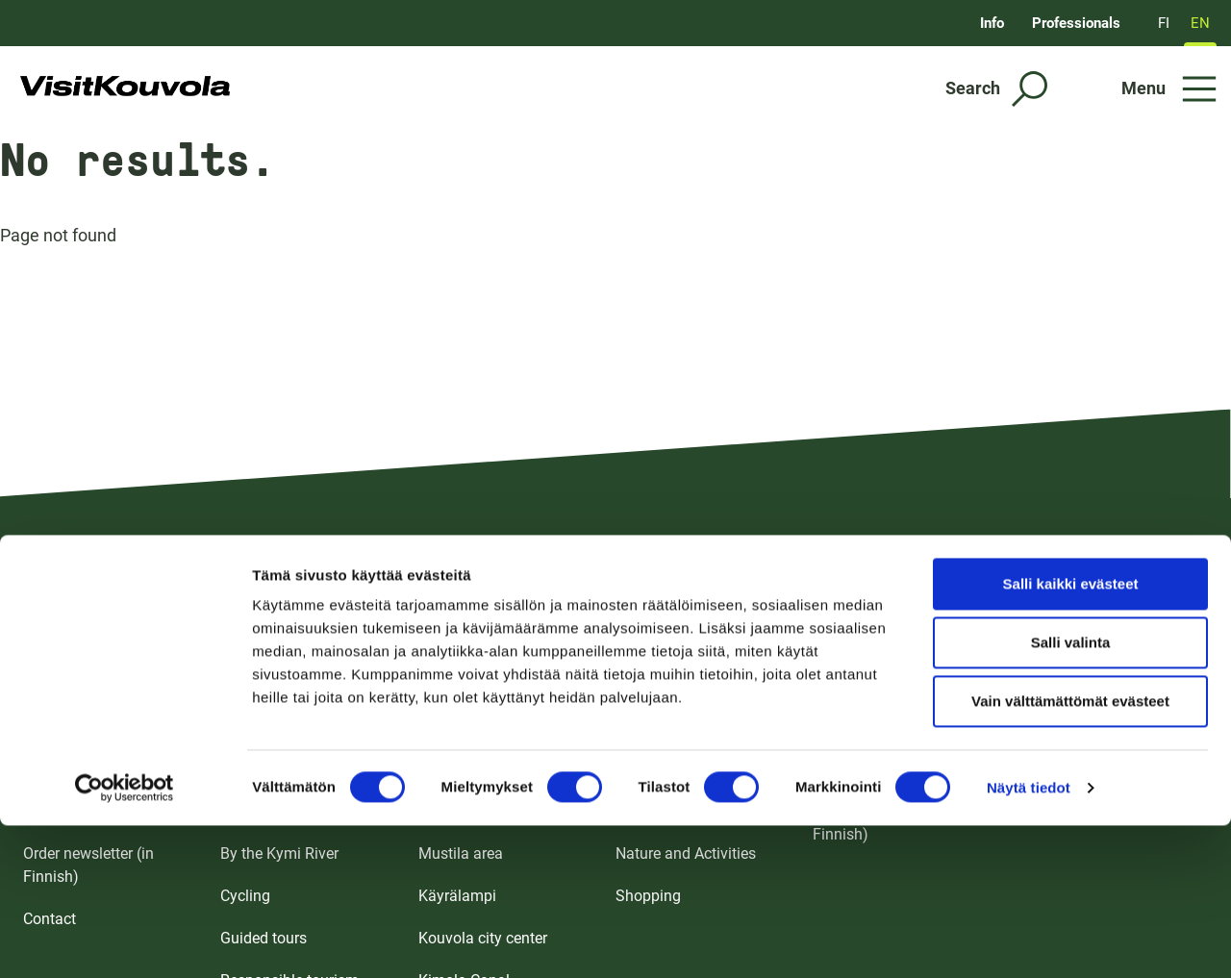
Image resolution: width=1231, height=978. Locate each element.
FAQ (37, 811)
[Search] (996, 89)
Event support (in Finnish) (1098, 811)
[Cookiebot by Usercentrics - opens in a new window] (124, 650)
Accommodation (672, 726)
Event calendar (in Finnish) (873, 822)
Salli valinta (1071, 504)
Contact (49, 919)
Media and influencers (1086, 769)
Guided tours (263, 938)
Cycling (245, 896)
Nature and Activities (686, 853)
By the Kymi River (279, 853)
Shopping (648, 896)
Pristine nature (269, 769)
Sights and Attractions (295, 811)
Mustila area (460, 853)
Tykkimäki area (469, 726)
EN (1200, 23)
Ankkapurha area (476, 811)
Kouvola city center (482, 938)
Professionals (1076, 23)
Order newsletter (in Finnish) (88, 865)
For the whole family (289, 726)
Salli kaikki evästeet (1071, 446)
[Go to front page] (125, 88)
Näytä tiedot (1028, 649)
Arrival (44, 769)
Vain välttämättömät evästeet (1070, 563)
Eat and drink (660, 769)
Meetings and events (883, 726)
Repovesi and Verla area (500, 769)
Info (992, 23)
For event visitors (870, 769)
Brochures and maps (93, 726)
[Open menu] (1169, 88)
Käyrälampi (457, 896)
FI (1163, 23)
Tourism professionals (1087, 726)
